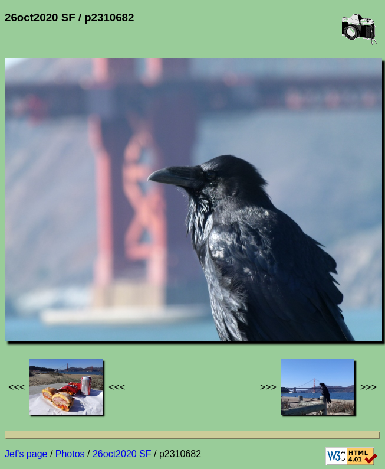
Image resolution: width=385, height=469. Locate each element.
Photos (70, 454)
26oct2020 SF (122, 454)
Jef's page (26, 454)
